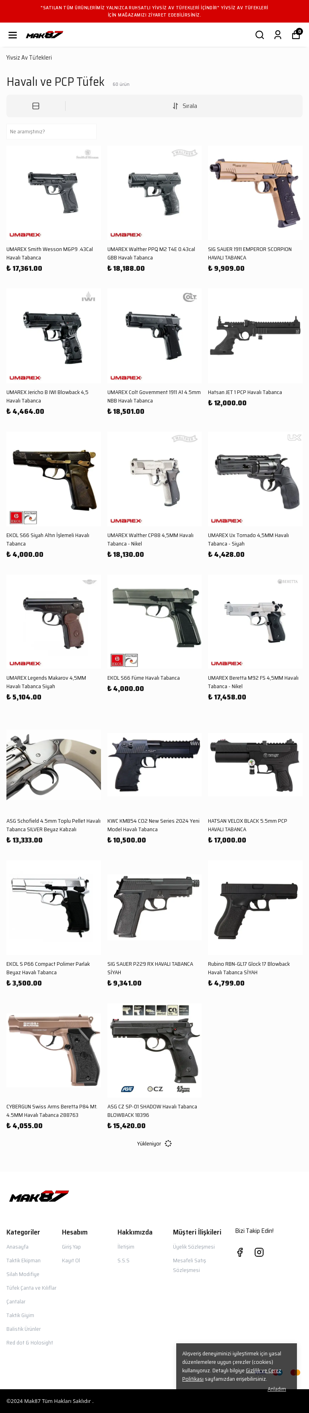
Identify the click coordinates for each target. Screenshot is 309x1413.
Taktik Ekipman (23, 1260)
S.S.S (123, 1260)
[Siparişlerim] (278, 35)
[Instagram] (259, 1252)
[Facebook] (240, 1252)
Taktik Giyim (20, 1315)
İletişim (125, 1246)
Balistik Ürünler (23, 1328)
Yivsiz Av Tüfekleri (29, 57)
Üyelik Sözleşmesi (194, 1246)
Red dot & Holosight (29, 1342)
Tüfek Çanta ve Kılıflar (31, 1287)
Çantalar (15, 1301)
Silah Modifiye (22, 1274)
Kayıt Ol (71, 1260)
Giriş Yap (71, 1246)
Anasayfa (17, 1246)
